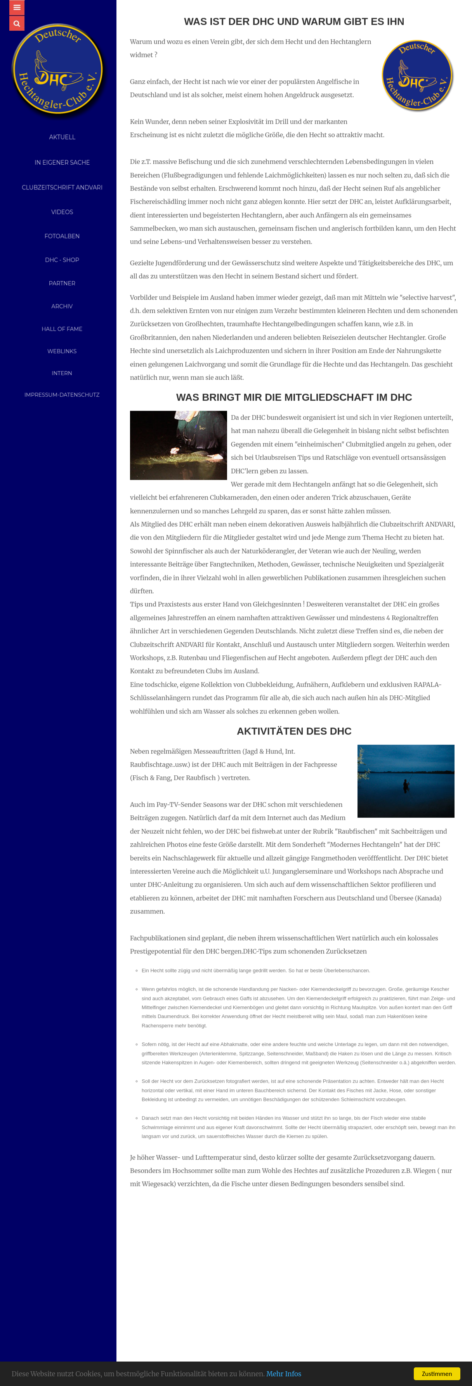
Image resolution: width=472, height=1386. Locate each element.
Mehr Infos (283, 1374)
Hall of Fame (62, 327)
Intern (61, 367)
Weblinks (62, 348)
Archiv (62, 305)
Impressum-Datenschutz (61, 386)
